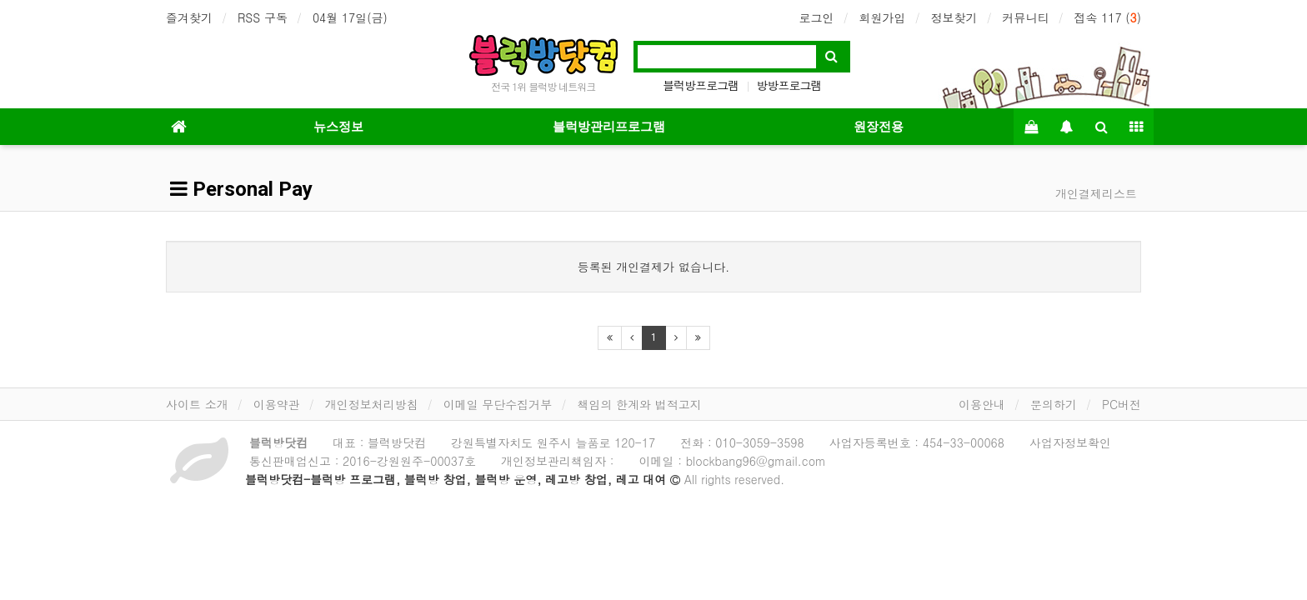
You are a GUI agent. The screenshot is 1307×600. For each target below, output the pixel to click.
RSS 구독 (263, 17)
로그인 (816, 17)
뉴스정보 (338, 126)
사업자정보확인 (1070, 442)
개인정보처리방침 (371, 404)
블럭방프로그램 (701, 85)
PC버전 (1121, 404)
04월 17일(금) (350, 17)
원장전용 (879, 126)
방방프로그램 (789, 85)
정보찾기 (953, 17)
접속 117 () (1107, 17)
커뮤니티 (1025, 17)
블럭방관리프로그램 (609, 126)
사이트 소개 (197, 404)
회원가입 (882, 17)
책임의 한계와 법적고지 (639, 404)
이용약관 (276, 404)
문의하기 (1053, 404)
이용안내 (982, 404)
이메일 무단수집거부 (498, 404)
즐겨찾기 (189, 17)
